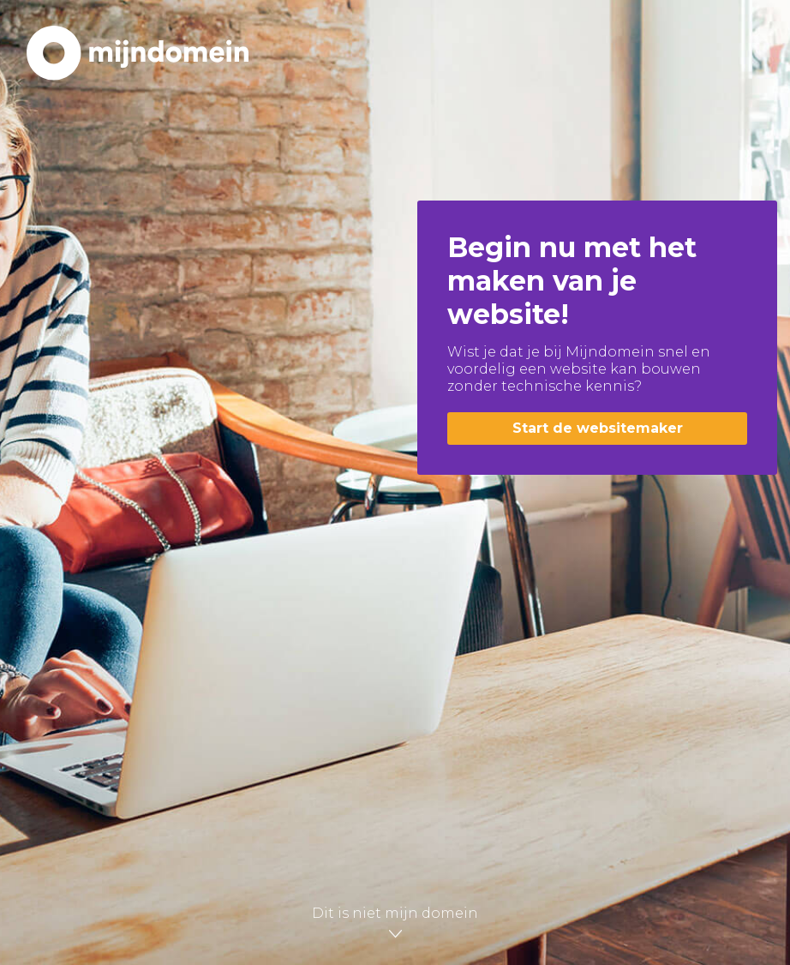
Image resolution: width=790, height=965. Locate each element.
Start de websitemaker (597, 428)
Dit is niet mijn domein (395, 920)
